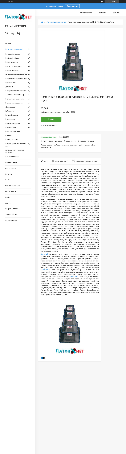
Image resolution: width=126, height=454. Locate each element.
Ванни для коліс (11, 139)
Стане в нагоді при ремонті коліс (15, 145)
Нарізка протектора (12, 123)
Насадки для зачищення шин (16, 78)
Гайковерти (9, 111)
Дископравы (10, 107)
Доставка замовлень (13, 185)
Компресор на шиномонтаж (15, 91)
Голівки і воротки (11, 115)
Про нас (7, 180)
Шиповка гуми (10, 127)
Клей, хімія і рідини (12, 58)
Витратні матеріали (12, 54)
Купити (51, 119)
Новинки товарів (11, 162)
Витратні (45, 254)
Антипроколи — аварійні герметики (14, 151)
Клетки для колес (12, 156)
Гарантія (8, 203)
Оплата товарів (10, 191)
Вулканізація (10, 119)
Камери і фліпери (12, 70)
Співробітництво (11, 214)
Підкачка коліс (10, 82)
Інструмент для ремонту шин (16, 74)
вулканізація (45, 270)
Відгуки (116, 12)
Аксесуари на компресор (14, 95)
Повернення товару (12, 209)
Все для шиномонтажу (14, 49)
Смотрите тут (72, 6)
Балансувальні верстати (14, 103)
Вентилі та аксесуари (13, 66)
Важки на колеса (11, 62)
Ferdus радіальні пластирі (56, 22)
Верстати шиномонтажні (14, 99)
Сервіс (7, 197)
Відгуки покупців (11, 220)
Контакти (8, 174)
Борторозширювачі (12, 131)
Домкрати (9, 87)
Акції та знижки (10, 168)
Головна (8, 43)
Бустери (8, 135)
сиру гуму (74, 276)
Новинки (102, 12)
